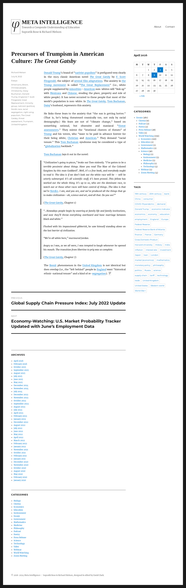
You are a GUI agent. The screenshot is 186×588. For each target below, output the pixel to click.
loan (146, 255)
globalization (53, 146)
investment (165, 250)
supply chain (141, 275)
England (101, 269)
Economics (19, 507)
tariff (152, 275)
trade (137, 280)
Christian (73, 138)
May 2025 (18, 382)
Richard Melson (18, 72)
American (89, 89)
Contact (170, 26)
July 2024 (18, 391)
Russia (148, 270)
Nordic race (16, 109)
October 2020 (20, 468)
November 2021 (21, 449)
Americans (16, 84)
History (158, 245)
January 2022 (20, 446)
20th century (155, 194)
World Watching (21, 553)
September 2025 (21, 370)
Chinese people (18, 88)
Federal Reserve (142, 224)
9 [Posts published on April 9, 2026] (154, 75)
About (157, 26)
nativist (79, 72)
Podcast (17, 531)
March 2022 (19, 440)
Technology (19, 543)
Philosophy (19, 528)
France (148, 234)
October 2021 (20, 452)
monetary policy (142, 265)
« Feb (142, 96)
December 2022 (21, 422)
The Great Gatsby (100, 76)
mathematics (163, 260)
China (138, 199)
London (154, 255)
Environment (20, 513)
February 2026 (20, 364)
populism (90, 72)
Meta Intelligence (52, 22)
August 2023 (19, 407)
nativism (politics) (26, 106)
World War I (140, 290)
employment (141, 219)
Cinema (17, 504)
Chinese (72, 93)
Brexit (53, 265)
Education (18, 510)
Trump (48, 133)
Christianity (16, 91)
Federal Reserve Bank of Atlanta (150, 229)
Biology (17, 501)
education (165, 214)
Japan (138, 255)
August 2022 (19, 425)
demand (161, 204)
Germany (158, 234)
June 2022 (18, 431)
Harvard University (143, 245)
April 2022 (18, 437)
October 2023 (20, 400)
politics (138, 270)
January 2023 (20, 419)
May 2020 (18, 474)
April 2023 (18, 413)
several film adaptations (88, 80)
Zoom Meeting (20, 556)
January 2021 (20, 459)
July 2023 (18, 410)
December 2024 (21, 385)
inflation (139, 250)
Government (19, 519)
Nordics (54, 191)
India (167, 245)
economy (152, 214)
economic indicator (161, 209)
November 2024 (21, 388)
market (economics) (144, 260)
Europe (164, 219)
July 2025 (18, 376)
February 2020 (20, 477)
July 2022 (18, 428)
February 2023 (20, 416)
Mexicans (55, 93)
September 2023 (21, 404)
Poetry (17, 534)
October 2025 (20, 367)
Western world (157, 285)
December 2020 (21, 462)
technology (162, 275)
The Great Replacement (95, 84)
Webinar (18, 550)
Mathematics (20, 522)
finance (138, 234)
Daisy (47, 105)
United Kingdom (92, 265)
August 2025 (19, 373)
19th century (140, 194)
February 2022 (20, 443)
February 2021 (20, 456)
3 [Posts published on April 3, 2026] (160, 70)
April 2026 (18, 361)
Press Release (20, 537)
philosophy (158, 265)
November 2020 (21, 465)
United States (141, 285)
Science (17, 540)
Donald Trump (52, 72)
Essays (14, 80)
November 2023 (21, 397)
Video (16, 546)
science (157, 270)
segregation (99, 273)
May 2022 (18, 434)
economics (140, 214)
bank (166, 194)
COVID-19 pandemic (144, 204)
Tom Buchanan (116, 101)
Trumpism (28, 121)
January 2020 (20, 480)
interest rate (151, 250)
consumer (148, 199)
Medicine (18, 525)
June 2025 (18, 379)
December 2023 (21, 394)
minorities (75, 89)
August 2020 (19, 471)
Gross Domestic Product (146, 239)
